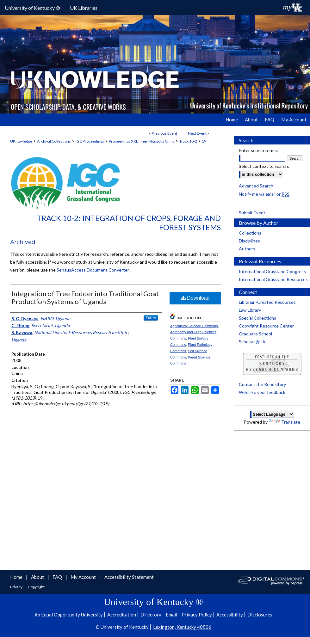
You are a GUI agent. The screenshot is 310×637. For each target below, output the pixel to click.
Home (16, 577)
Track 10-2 (188, 141)
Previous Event (164, 133)
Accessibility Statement (129, 577)
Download (195, 298)
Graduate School (255, 333)
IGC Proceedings (90, 141)
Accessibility (229, 614)
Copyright (36, 587)
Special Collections (257, 318)
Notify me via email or (264, 194)
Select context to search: (264, 166)
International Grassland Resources (273, 279)
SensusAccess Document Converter (93, 270)
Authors (247, 248)
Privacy (16, 587)
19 (204, 141)
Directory (150, 614)
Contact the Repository (262, 384)
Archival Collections (54, 141)
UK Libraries (83, 8)
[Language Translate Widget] (272, 414)
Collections (250, 233)
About (38, 577)
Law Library (250, 310)
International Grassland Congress (272, 271)
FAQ (58, 577)
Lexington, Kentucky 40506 (182, 627)
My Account (84, 577)
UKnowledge (21, 141)
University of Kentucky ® (32, 8)
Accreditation (121, 614)
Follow (151, 318)
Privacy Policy (197, 614)
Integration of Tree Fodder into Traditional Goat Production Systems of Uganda (85, 297)
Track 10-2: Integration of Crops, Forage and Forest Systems (129, 222)
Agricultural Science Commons (194, 326)
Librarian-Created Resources (267, 302)
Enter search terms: (258, 150)
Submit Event (252, 212)
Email (171, 614)
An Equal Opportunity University (68, 614)
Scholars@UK (252, 341)
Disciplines (249, 240)
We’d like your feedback (262, 392)
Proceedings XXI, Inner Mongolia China (142, 141)
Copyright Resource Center (266, 325)
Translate (284, 422)
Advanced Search (256, 185)
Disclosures (259, 614)
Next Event (197, 133)
